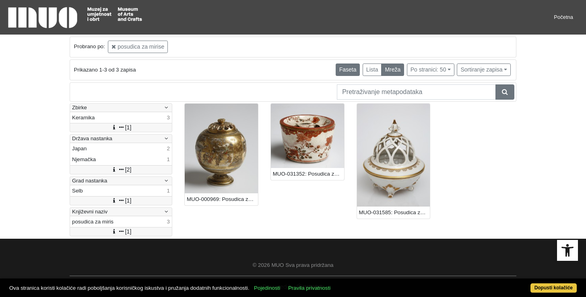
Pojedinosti (267, 288)
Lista (372, 69)
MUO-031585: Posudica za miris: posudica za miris (394, 212)
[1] (121, 127)
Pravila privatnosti (309, 288)
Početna (563, 17)
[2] (121, 169)
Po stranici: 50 (428, 69)
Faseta (348, 69)
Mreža (392, 69)
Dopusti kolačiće (553, 288)
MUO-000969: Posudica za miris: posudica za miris (222, 199)
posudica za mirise (137, 46)
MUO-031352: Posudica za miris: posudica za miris (308, 174)
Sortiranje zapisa (481, 69)
